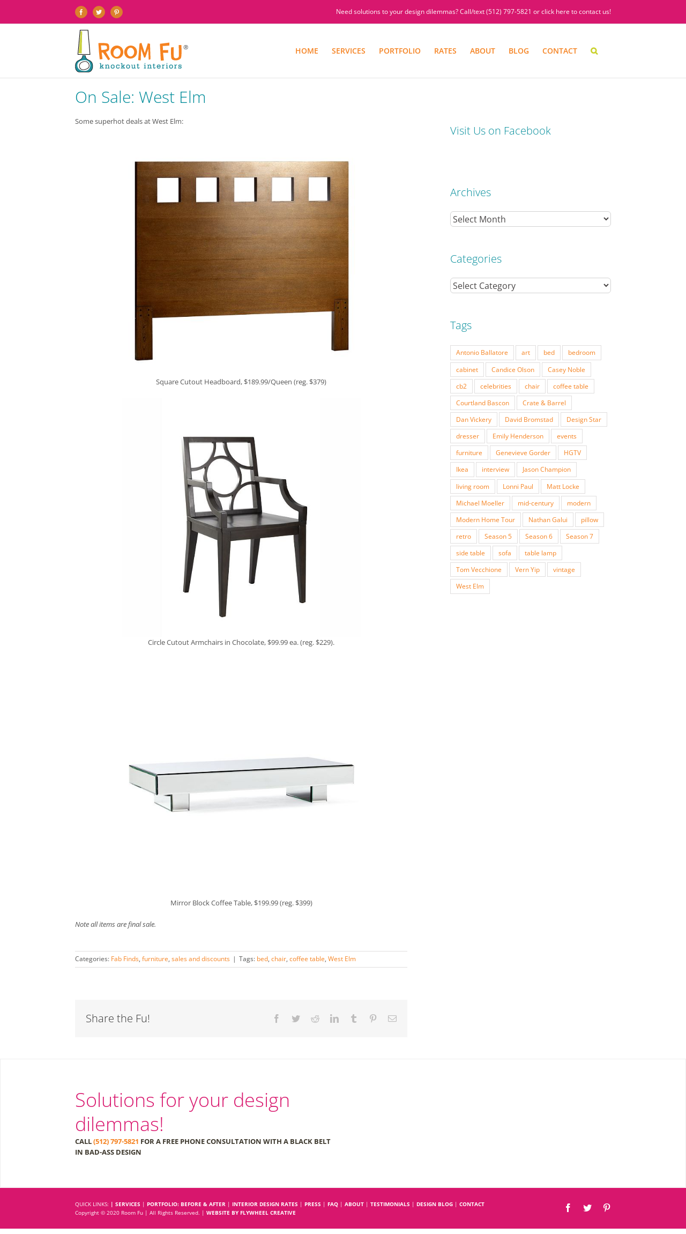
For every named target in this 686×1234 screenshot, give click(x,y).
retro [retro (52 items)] (463, 514)
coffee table (307, 958)
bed (262, 958)
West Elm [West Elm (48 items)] (470, 564)
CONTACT (471, 1204)
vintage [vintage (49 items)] (564, 548)
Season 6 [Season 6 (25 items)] (539, 514)
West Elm (342, 958)
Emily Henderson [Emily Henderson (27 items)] (518, 414)
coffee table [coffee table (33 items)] (570, 364)
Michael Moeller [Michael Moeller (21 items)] (480, 481)
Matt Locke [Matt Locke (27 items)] (563, 464)
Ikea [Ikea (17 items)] (462, 447)
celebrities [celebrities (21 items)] (495, 364)
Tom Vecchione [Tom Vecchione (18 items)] (479, 548)
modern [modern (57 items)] (579, 481)
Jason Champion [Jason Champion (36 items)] (547, 447)
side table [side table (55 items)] (470, 531)
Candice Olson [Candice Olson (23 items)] (512, 348)
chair (278, 958)
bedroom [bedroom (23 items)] (581, 330)
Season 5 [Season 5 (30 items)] (498, 514)
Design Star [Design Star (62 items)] (583, 397)
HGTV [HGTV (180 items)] (572, 431)
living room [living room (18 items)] (472, 464)
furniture (155, 958)
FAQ (332, 1204)
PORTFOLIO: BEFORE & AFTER (186, 1204)
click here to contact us (575, 11)
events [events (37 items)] (567, 414)
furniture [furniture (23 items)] (469, 431)
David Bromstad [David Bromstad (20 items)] (529, 397)
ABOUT (354, 1204)
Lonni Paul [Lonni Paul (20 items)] (518, 464)
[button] (594, 51)
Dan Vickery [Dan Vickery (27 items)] (473, 397)
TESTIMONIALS (390, 1204)
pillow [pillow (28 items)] (589, 498)
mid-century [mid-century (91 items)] (536, 481)
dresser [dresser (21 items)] (467, 414)
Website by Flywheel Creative (251, 1212)
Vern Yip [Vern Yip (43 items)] (527, 548)
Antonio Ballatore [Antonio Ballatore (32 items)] (482, 330)
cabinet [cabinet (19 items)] (467, 348)
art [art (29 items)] (525, 330)
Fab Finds (125, 958)
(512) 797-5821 (509, 11)
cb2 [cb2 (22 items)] (461, 364)
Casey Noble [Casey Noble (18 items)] (566, 348)
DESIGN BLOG (434, 1204)
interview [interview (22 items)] (495, 447)
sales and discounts (201, 958)
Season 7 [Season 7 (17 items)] (579, 514)
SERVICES (127, 1204)
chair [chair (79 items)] (532, 364)
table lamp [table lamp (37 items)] (540, 531)
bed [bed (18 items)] (549, 330)
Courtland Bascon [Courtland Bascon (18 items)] (482, 381)
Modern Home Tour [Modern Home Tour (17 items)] (485, 498)
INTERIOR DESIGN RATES (265, 1204)
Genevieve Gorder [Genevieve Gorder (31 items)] (523, 431)
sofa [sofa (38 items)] (504, 531)
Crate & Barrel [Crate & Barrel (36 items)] (544, 381)
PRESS (312, 1204)
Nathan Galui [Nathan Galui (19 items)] (548, 498)
